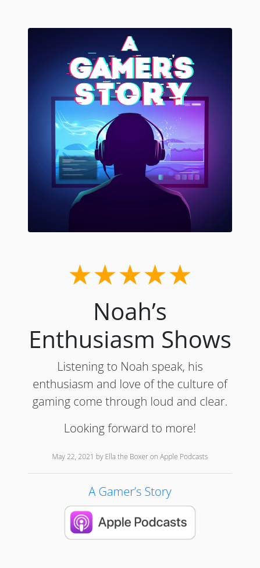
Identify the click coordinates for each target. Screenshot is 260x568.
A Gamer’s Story (129, 491)
